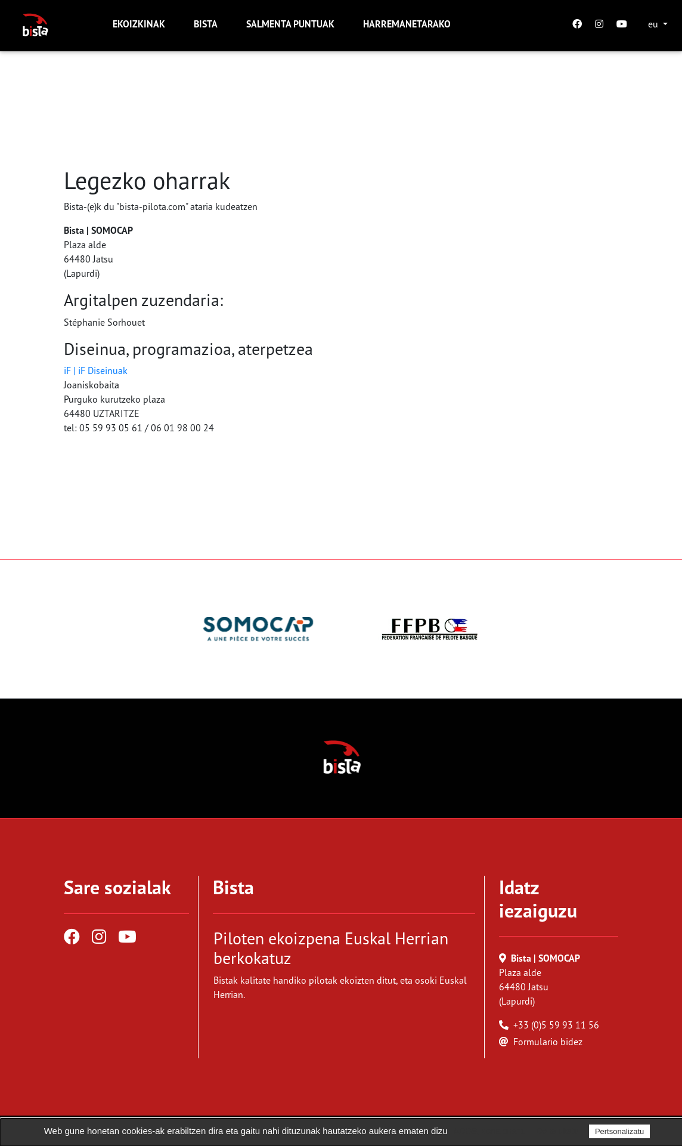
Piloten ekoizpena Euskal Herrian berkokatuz (330, 948)
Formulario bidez (547, 1042)
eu (654, 24)
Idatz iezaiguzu (538, 898)
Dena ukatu (557, 1131)
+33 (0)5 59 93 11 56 (556, 1025)
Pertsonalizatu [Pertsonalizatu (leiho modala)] (619, 1131)
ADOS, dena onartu (490, 1131)
